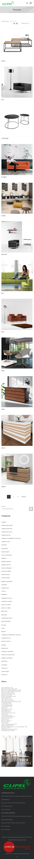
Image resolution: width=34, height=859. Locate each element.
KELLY (3, 332)
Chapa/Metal (5, 703)
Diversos (3, 645)
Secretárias (4, 548)
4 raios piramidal (6, 717)
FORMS (3, 216)
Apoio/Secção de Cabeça (9, 701)
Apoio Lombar (5, 725)
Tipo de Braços (6, 693)
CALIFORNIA (4, 138)
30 (15, 21)
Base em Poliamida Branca (9, 690)
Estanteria (4, 665)
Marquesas (4, 661)
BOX (2, 100)
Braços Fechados (6, 694)
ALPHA (3, 61)
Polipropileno (5, 709)
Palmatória (4, 698)
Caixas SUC (4, 674)
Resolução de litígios (20, 837)
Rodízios (3, 722)
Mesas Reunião (5, 552)
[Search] (31, 509)
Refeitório (4, 615)
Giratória (4, 728)
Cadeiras (3, 522)
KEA (2, 293)
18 (13, 21)
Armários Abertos (6, 561)
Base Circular (5, 718)
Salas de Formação (6, 555)
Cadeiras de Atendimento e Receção (11, 538)
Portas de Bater (5, 574)
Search (3, 506)
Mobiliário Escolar (6, 598)
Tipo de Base (5, 688)
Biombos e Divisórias (6, 658)
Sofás (3, 628)
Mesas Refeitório (6, 621)
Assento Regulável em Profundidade (12, 727)
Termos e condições (7, 837)
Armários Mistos (6, 565)
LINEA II (3, 448)
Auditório (4, 545)
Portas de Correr (6, 571)
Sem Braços (5, 699)
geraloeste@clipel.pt (7, 819)
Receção (3, 625)
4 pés (3, 714)
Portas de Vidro (5, 578)
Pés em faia (5, 720)
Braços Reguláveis (7, 696)
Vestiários (4, 585)
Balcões (3, 631)
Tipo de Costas (6, 700)
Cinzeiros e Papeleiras (7, 651)
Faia (2, 708)
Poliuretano (5, 710)
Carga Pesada (5, 671)
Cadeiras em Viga (6, 535)
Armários (4, 558)
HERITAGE (4, 254)
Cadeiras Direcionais (7, 525)
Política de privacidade (19, 840)
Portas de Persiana (6, 568)
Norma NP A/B (5, 588)
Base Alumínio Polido (7, 689)
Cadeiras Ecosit (5, 541)
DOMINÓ (4, 177)
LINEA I (3, 409)
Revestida (4, 712)
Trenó (3, 723)
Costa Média (5, 705)
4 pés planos (5, 715)
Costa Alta (4, 704)
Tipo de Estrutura (6, 713)
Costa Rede (5, 706)
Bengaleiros (4, 648)
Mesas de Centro (6, 641)
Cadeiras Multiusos (6, 532)
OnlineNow (26, 853)
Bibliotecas (4, 611)
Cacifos (3, 591)
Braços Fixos (5, 695)
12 (10, 21)
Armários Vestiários (6, 581)
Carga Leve (4, 668)
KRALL (3, 370)
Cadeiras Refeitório (6, 618)
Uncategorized (6, 730)
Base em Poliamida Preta (9, 691)
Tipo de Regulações (7, 724)
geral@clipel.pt (5, 799)
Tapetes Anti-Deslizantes (8, 655)
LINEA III (3, 487)
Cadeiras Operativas (6, 528)
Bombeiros (4, 594)
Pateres (3, 719)
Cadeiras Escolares (6, 601)
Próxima (24, 496)
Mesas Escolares (6, 604)
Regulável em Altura (7, 729)
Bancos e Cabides (6, 608)
